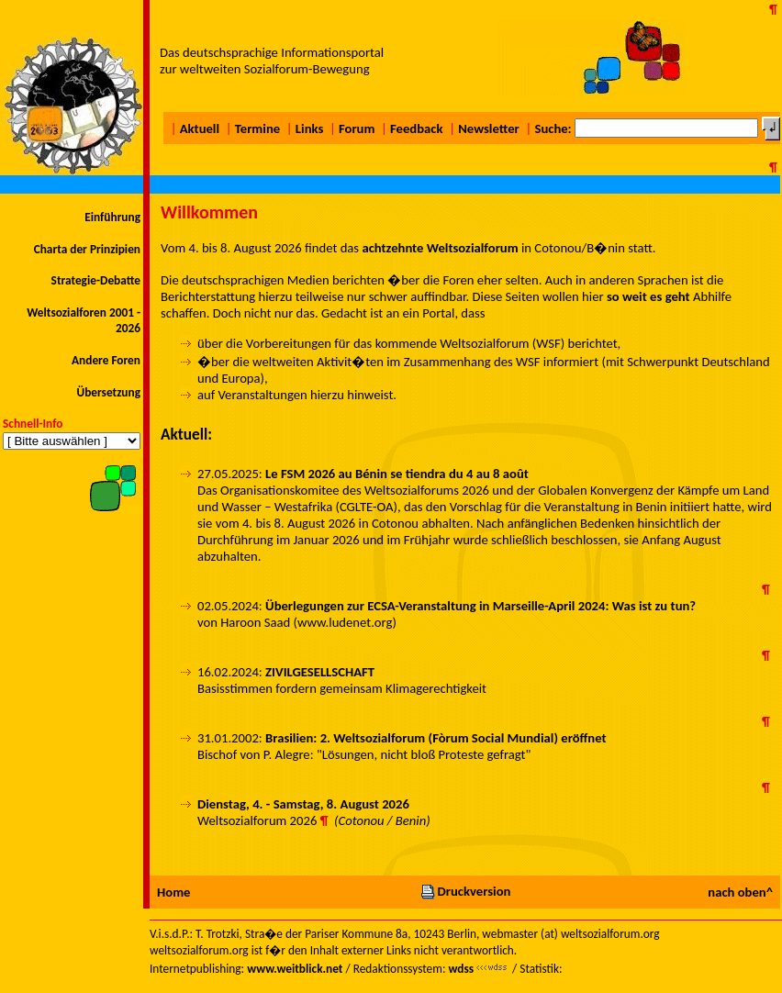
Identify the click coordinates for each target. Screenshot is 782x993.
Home (173, 892)
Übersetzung (108, 392)
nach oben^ (740, 892)
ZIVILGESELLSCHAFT (319, 672)
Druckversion (465, 891)
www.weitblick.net (294, 968)
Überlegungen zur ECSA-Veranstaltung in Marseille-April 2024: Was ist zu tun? (480, 605)
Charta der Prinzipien (87, 249)
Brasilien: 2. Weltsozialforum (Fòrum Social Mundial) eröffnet (436, 738)
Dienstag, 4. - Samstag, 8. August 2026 (303, 804)
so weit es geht (648, 296)
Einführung (112, 217)
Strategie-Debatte (95, 280)
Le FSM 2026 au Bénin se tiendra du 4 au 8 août (397, 473)
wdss (461, 968)
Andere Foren (106, 360)
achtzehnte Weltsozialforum (440, 248)
